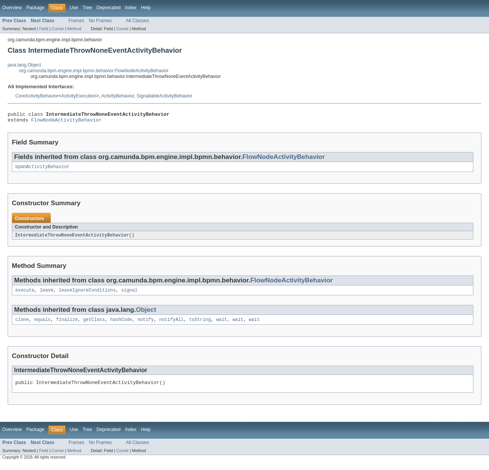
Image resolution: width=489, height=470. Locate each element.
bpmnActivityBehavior (42, 170)
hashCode (121, 324)
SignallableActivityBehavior (165, 96)
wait (221, 324)
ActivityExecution (78, 96)
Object (146, 314)
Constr (58, 28)
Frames (76, 20)
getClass (94, 324)
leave (46, 294)
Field (43, 28)
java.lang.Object (24, 65)
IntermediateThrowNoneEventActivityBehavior (72, 238)
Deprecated (109, 7)
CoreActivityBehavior (36, 96)
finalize (67, 324)
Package (35, 7)
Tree (87, 7)
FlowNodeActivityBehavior (66, 121)
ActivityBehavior (117, 96)
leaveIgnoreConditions (87, 294)
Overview (12, 7)
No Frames (100, 20)
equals (42, 324)
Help (146, 7)
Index (130, 7)
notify (146, 324)
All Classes (137, 20)
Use (74, 7)
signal (129, 294)
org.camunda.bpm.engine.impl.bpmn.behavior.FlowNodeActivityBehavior (93, 70)
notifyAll (171, 324)
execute (24, 294)
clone (22, 324)
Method (74, 28)
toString (200, 324)
